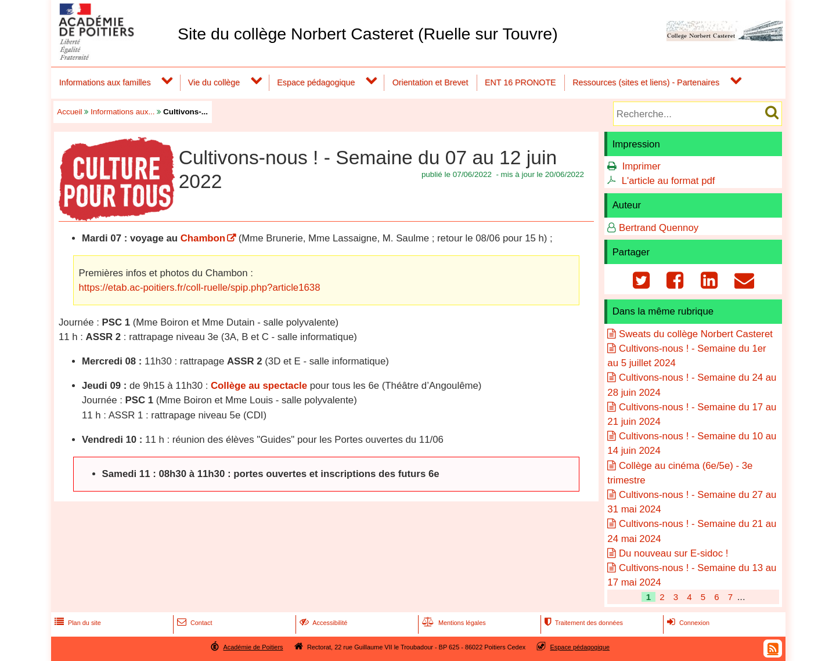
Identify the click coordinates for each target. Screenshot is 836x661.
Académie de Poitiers (253, 647)
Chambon (203, 238)
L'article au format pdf (668, 180)
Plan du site (76, 622)
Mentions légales (453, 622)
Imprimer (641, 166)
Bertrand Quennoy (658, 227)
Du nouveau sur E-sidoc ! (673, 553)
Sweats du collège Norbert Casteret (696, 333)
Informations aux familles (105, 82)
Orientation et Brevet (430, 82)
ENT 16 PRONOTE (520, 82)
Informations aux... (123, 111)
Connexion (687, 622)
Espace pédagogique (316, 82)
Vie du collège (214, 82)
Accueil (69, 111)
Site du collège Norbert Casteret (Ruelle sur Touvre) (368, 33)
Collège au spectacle (259, 385)
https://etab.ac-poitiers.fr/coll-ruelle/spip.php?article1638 (199, 287)
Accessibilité (322, 622)
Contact (193, 622)
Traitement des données (582, 622)
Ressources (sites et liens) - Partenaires (645, 82)
